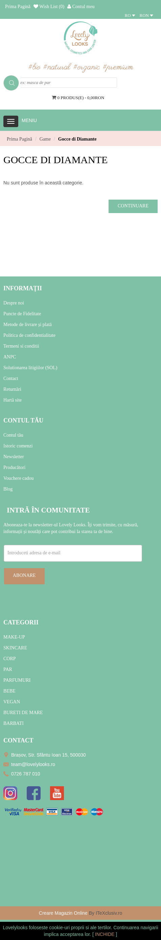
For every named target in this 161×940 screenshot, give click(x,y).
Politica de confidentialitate (29, 335)
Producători (14, 467)
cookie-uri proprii (66, 927)
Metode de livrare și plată (27, 324)
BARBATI (13, 723)
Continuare (133, 205)
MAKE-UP (14, 637)
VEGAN (11, 701)
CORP (9, 658)
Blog (8, 489)
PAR (7, 669)
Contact (10, 378)
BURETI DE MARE (23, 712)
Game (45, 139)
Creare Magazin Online (63, 913)
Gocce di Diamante (77, 139)
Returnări (12, 389)
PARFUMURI (16, 680)
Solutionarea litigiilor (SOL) (30, 367)
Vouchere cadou (18, 478)
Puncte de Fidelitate (22, 313)
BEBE (9, 691)
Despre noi (13, 302)
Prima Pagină (19, 139)
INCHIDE (105, 934)
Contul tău (13, 435)
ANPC (9, 356)
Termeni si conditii (21, 346)
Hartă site (12, 400)
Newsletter (13, 456)
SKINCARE (15, 647)
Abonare (24, 575)
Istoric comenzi (18, 445)
